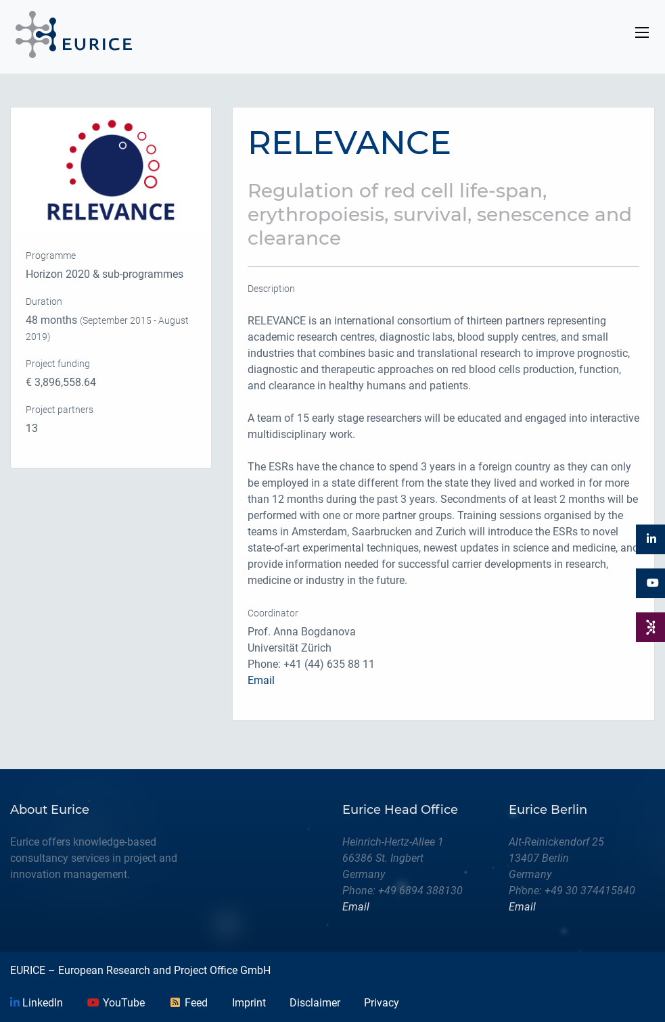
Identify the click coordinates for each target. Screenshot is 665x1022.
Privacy (381, 1002)
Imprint (249, 1002)
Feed (188, 1002)
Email (261, 680)
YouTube (116, 1002)
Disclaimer (315, 1002)
